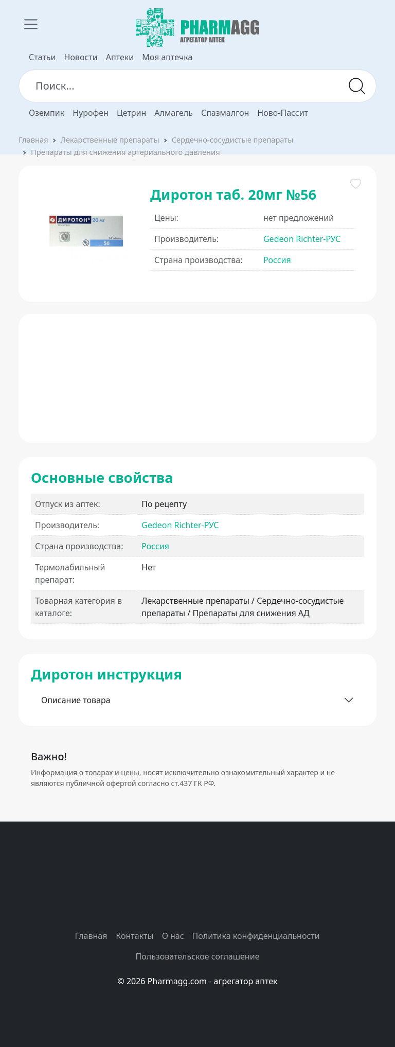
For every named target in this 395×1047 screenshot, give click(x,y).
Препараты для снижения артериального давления (125, 152)
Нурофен (91, 112)
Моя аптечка (167, 57)
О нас (173, 935)
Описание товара (76, 700)
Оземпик (46, 112)
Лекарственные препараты (110, 139)
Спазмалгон (225, 112)
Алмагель (173, 112)
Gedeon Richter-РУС (301, 239)
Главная (33, 139)
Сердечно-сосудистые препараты (233, 139)
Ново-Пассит (282, 112)
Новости (81, 57)
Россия (277, 260)
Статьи (42, 57)
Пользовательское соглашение (198, 956)
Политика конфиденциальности (256, 935)
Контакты (134, 935)
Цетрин (131, 112)
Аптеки (120, 57)
